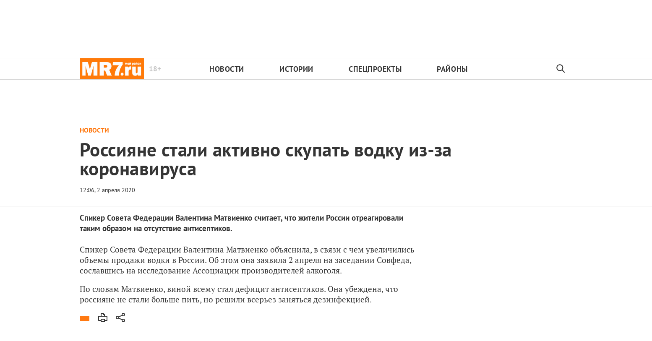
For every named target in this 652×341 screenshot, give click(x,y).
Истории (296, 69)
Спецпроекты (375, 69)
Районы (452, 69)
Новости (226, 69)
